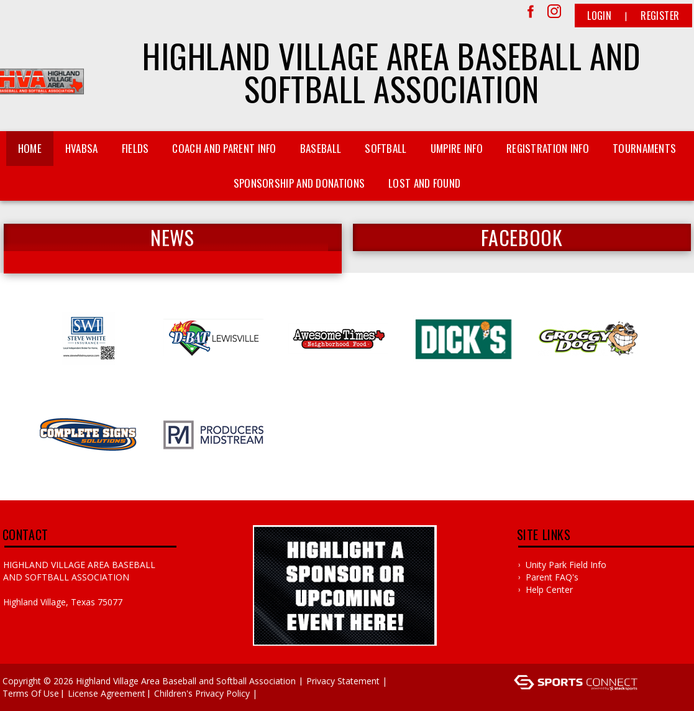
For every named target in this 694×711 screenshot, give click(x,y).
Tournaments (644, 148)
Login (599, 15)
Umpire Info (457, 148)
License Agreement (106, 693)
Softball (385, 148)
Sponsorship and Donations (299, 183)
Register (660, 15)
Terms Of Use (30, 693)
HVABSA (81, 148)
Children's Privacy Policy (202, 693)
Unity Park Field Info (566, 565)
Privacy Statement (343, 681)
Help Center (549, 589)
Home (30, 148)
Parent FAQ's (552, 577)
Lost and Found (424, 183)
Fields (135, 148)
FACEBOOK (522, 237)
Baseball (320, 148)
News (172, 237)
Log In (278, 693)
